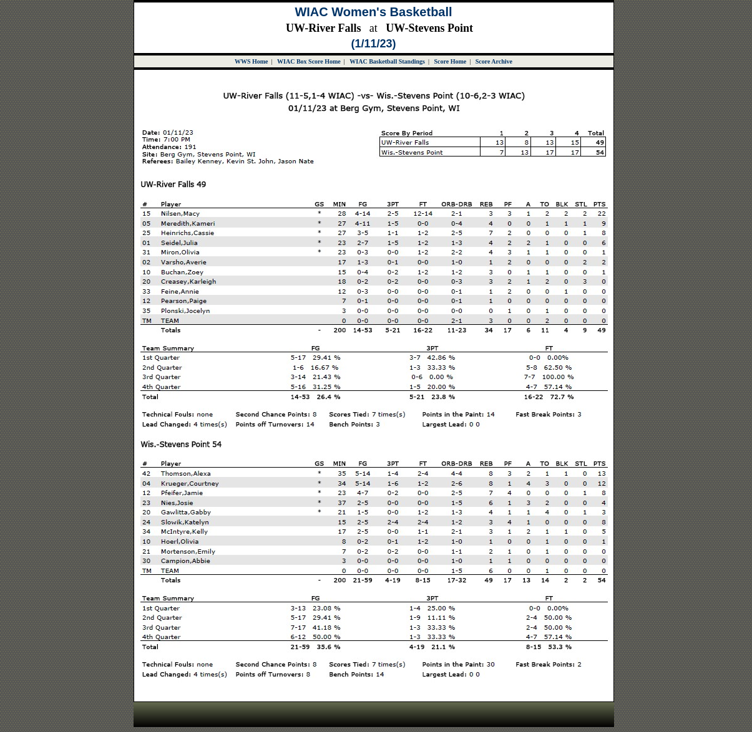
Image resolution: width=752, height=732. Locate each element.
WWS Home (251, 61)
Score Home (450, 61)
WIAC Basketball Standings (387, 61)
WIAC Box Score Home (309, 61)
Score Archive (494, 61)
